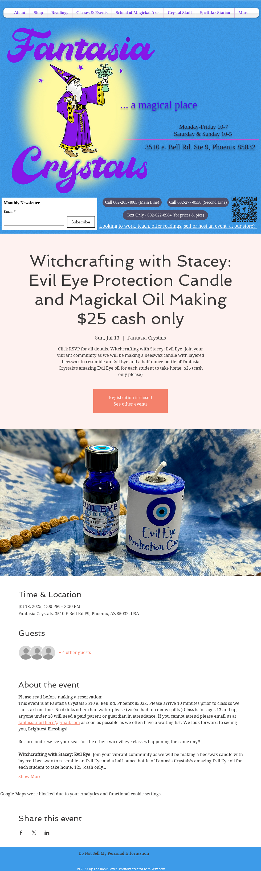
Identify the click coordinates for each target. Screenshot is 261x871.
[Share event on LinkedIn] (47, 833)
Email (9, 211)
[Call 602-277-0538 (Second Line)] (198, 202)
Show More (30, 776)
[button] (165, 215)
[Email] (32, 221)
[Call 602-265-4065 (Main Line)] (132, 202)
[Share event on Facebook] (20, 833)
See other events (131, 404)
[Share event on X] (33, 833)
